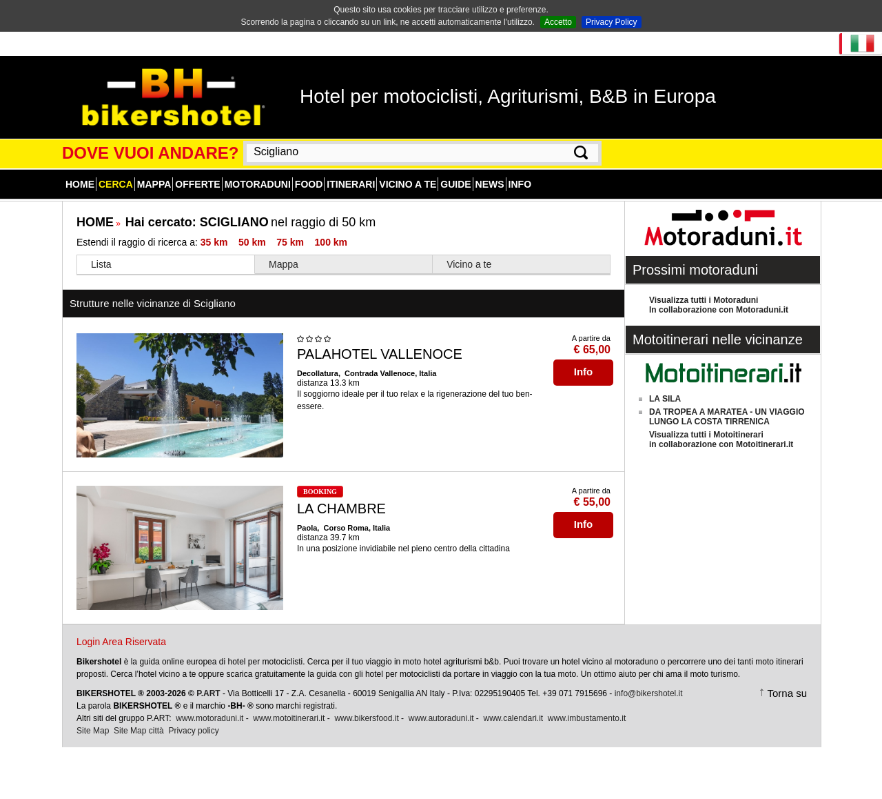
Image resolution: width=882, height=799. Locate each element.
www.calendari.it (513, 718)
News (489, 184)
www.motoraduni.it (209, 718)
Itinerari (351, 184)
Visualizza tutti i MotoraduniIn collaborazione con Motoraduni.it (718, 305)
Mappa (154, 184)
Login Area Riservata (121, 641)
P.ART (208, 693)
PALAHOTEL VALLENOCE (379, 354)
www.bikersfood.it (366, 718)
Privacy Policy (611, 22)
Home (79, 184)
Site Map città (139, 731)
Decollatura (317, 373)
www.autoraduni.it (441, 718)
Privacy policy (193, 731)
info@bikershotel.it (649, 693)
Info (520, 184)
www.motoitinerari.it (289, 718)
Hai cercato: (197, 222)
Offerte (197, 184)
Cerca (116, 184)
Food (308, 184)
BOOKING (320, 491)
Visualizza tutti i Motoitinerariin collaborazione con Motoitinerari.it (721, 439)
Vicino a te (407, 184)
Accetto (558, 22)
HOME (95, 222)
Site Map (92, 731)
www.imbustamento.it (587, 718)
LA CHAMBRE (341, 508)
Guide (455, 184)
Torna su (787, 693)
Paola (307, 528)
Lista (101, 264)
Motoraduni (258, 184)
